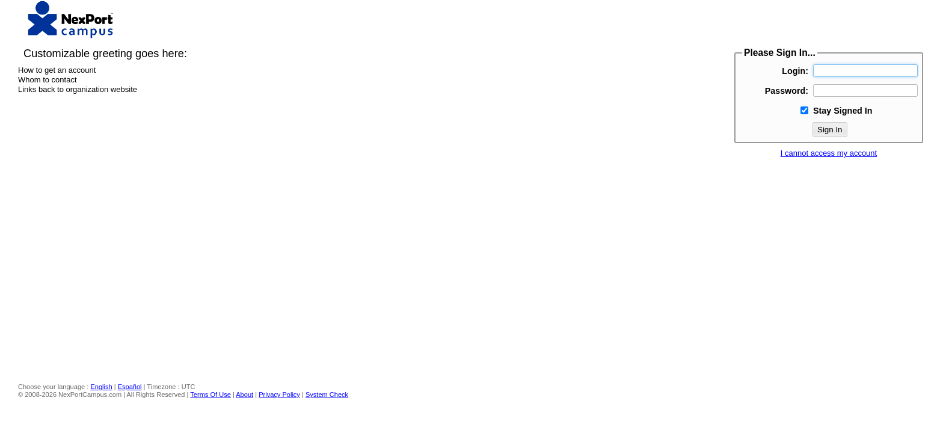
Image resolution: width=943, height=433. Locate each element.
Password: (786, 91)
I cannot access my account (829, 153)
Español (130, 386)
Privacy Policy (279, 394)
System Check (327, 394)
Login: (795, 71)
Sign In (830, 129)
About (244, 394)
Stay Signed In (843, 110)
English (101, 386)
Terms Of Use (210, 394)
